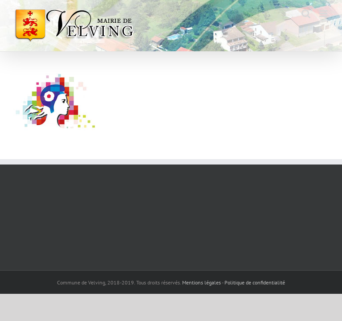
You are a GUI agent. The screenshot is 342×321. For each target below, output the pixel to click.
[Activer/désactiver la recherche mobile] (305, 13)
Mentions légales (201, 282)
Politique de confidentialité (254, 282)
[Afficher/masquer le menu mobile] (324, 13)
